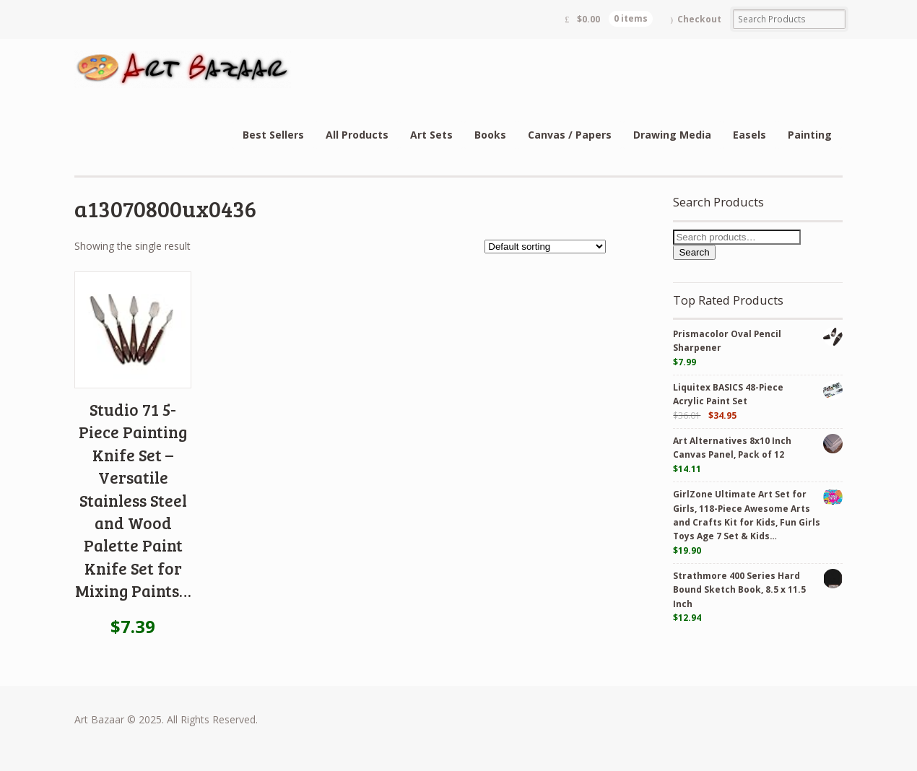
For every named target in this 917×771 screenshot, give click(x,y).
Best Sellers (273, 134)
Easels (749, 134)
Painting (810, 134)
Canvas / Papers (570, 134)
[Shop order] (545, 246)
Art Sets (431, 134)
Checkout (699, 19)
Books (490, 134)
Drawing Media (672, 134)
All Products (357, 134)
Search (694, 252)
